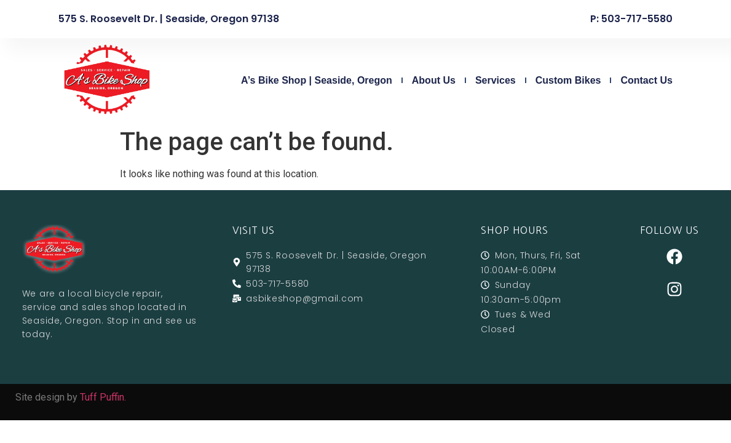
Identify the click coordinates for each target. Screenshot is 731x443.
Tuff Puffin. (103, 397)
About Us (434, 80)
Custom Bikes (568, 80)
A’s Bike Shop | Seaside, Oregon (316, 80)
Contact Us (646, 80)
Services (495, 80)
